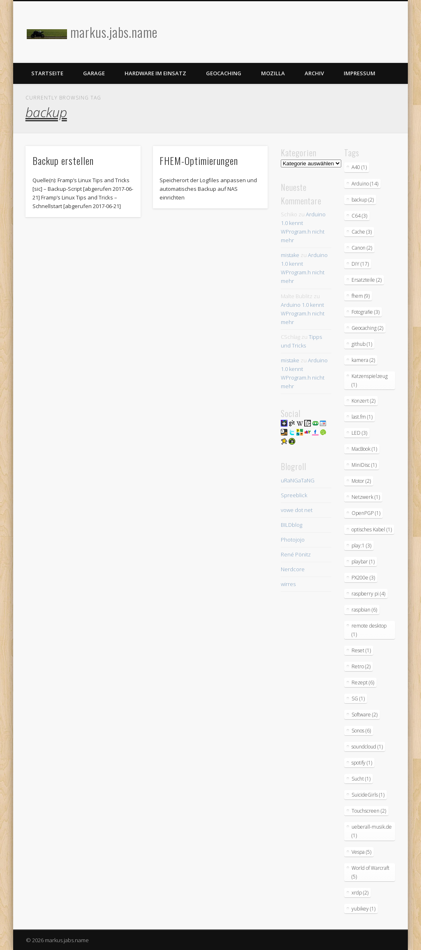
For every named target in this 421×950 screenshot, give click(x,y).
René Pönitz (296, 554)
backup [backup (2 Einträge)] (363, 199)
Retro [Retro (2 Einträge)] (361, 666)
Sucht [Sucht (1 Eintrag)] (361, 778)
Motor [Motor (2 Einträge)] (361, 480)
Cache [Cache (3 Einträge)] (362, 231)
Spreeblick (294, 495)
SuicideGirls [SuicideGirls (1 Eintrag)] (368, 794)
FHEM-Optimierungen (199, 160)
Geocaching (223, 73)
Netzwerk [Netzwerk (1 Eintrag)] (366, 497)
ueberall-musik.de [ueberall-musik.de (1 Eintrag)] (372, 831)
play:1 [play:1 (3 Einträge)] (361, 545)
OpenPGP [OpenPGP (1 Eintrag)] (366, 513)
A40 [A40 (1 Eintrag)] (359, 167)
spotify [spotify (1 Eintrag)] (362, 762)
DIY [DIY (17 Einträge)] (360, 263)
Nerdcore (293, 569)
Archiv (314, 73)
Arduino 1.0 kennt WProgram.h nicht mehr (302, 313)
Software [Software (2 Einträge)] (364, 714)
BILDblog (291, 524)
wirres (288, 584)
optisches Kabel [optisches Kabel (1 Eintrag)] (372, 529)
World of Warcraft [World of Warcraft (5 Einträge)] (370, 872)
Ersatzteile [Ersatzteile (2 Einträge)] (367, 279)
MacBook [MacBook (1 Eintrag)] (364, 448)
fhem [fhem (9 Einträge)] (361, 295)
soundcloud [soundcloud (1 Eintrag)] (367, 746)
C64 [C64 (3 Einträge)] (359, 215)
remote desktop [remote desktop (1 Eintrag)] (369, 630)
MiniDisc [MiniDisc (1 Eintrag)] (364, 464)
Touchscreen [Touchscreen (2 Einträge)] (369, 810)
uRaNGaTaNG (298, 480)
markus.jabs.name (113, 32)
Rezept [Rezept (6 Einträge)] (363, 682)
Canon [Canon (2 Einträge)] (362, 247)
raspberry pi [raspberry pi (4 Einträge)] (368, 593)
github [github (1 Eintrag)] (362, 344)
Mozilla (273, 73)
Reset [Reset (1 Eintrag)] (361, 650)
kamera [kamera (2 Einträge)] (363, 360)
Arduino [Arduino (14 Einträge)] (365, 183)
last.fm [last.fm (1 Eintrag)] (362, 416)
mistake (290, 255)
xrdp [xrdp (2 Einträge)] (360, 892)
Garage (94, 73)
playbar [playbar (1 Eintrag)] (363, 561)
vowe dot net (296, 510)
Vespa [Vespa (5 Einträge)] (361, 851)
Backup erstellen (63, 160)
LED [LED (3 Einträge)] (359, 432)
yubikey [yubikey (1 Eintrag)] (363, 908)
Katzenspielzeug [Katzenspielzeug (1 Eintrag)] (370, 380)
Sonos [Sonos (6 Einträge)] (361, 730)
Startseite (47, 73)
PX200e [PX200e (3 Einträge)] (363, 577)
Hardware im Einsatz (155, 73)
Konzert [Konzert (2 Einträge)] (363, 400)
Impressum (359, 73)
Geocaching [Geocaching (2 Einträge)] (367, 327)
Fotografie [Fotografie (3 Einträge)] (365, 311)
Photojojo (293, 539)
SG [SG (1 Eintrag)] (358, 698)
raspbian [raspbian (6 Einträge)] (364, 609)
